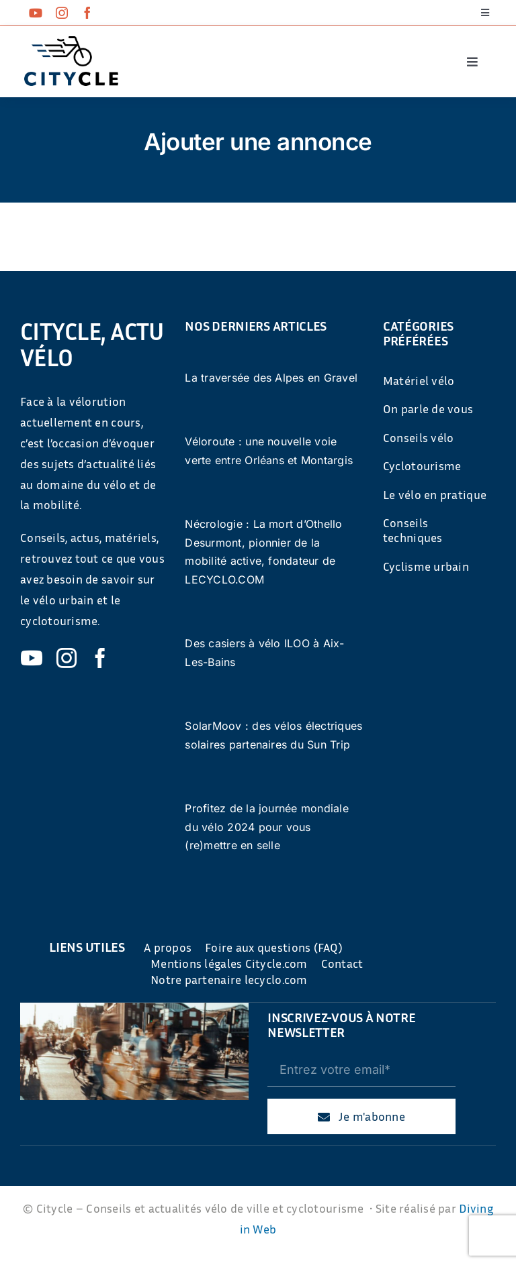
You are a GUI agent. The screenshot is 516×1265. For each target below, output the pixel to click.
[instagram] (62, 13)
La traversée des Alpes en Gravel (271, 377)
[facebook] (87, 13)
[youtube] (35, 13)
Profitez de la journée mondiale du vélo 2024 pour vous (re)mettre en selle (266, 827)
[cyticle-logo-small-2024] (71, 41)
